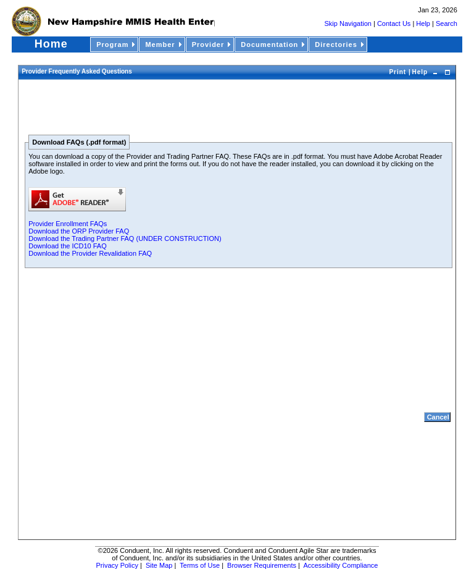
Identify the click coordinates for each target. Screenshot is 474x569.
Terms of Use (200, 565)
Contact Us (393, 23)
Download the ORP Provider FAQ (78, 231)
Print (399, 72)
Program (116, 44)
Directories (340, 44)
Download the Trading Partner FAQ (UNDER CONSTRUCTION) (124, 238)
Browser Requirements (261, 565)
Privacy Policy (117, 565)
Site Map (159, 565)
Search (446, 23)
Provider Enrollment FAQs (67, 223)
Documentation (274, 44)
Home (51, 44)
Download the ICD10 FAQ (67, 246)
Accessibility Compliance (340, 565)
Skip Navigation (348, 23)
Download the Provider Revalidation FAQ (90, 253)
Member (164, 44)
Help (424, 23)
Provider (212, 44)
